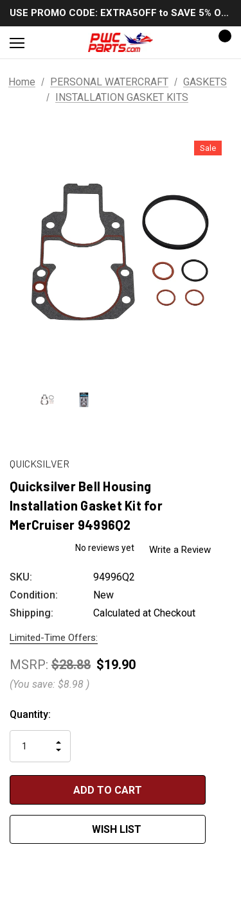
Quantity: (30, 713)
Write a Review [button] (184, 548)
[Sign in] (184, 42)
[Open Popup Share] (225, 807)
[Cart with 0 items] (221, 42)
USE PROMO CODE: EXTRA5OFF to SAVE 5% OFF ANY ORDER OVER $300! (120, 13)
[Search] (51, 42)
